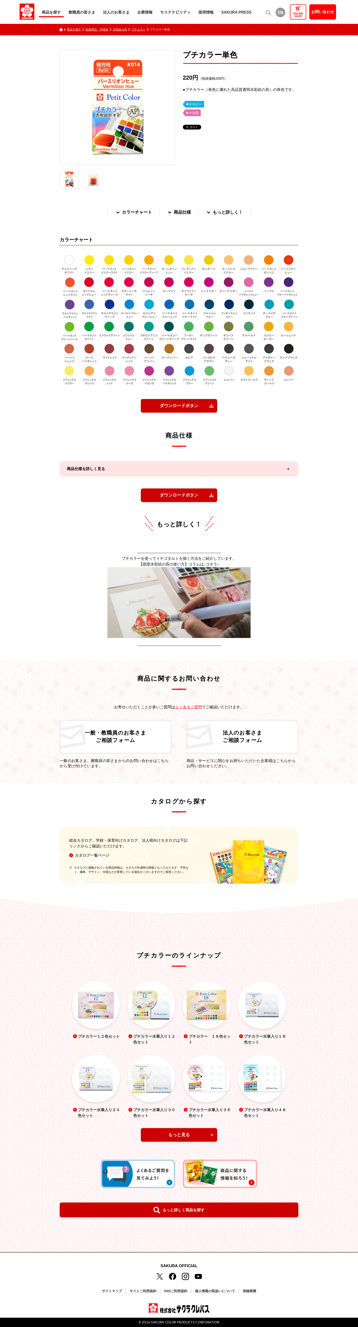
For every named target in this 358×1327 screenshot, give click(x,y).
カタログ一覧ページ (92, 856)
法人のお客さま (116, 12)
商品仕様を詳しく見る (86, 469)
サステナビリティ (175, 12)
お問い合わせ (322, 12)
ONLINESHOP (298, 15)
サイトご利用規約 (143, 1291)
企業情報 (145, 12)
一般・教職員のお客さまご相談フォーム (115, 736)
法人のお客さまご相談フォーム (242, 736)
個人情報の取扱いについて (215, 1291)
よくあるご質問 (188, 707)
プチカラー (138, 29)
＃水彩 (194, 113)
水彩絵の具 (120, 29)
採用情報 (206, 12)
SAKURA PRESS (236, 12)
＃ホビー (195, 104)
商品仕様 (179, 212)
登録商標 (249, 1291)
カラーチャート (133, 212)
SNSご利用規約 (176, 1291)
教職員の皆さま (81, 12)
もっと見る (179, 1134)
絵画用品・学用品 (96, 29)
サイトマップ (112, 1291)
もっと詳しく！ (224, 212)
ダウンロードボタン (179, 405)
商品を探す (51, 12)
